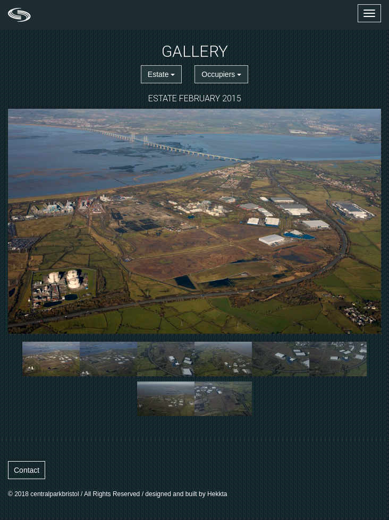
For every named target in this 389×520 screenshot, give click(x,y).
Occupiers (221, 74)
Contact (26, 470)
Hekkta (217, 494)
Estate (161, 74)
